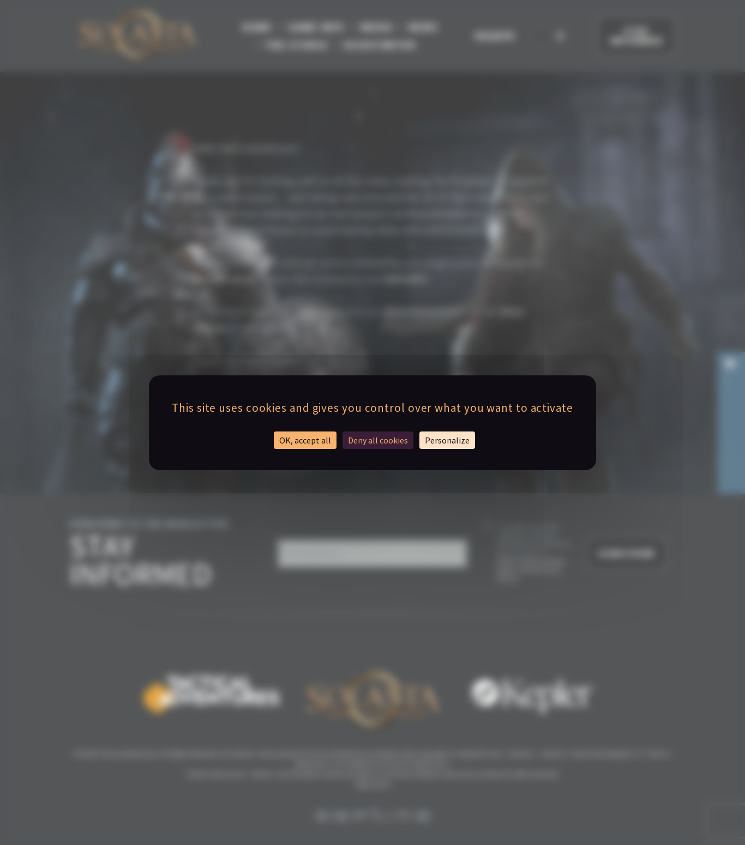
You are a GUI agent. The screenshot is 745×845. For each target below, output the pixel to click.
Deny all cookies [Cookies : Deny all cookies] (378, 440)
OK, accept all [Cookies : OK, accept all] (305, 440)
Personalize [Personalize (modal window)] (447, 440)
